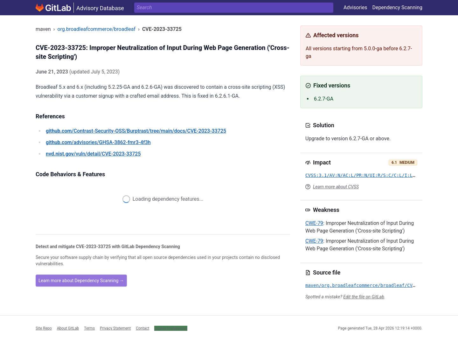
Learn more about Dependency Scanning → (81, 280)
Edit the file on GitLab (363, 296)
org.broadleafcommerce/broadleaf (96, 29)
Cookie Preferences (170, 328)
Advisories (355, 7)
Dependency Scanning (397, 7)
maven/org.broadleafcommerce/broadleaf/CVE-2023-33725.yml (380, 285)
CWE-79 (314, 223)
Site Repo (44, 328)
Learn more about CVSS (336, 186)
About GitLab (68, 328)
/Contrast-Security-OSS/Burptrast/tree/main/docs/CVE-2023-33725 (136, 131)
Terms (89, 328)
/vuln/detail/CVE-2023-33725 (93, 154)
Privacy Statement (115, 328)
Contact (142, 328)
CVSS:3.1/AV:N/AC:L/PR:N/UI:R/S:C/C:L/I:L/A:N (364, 175)
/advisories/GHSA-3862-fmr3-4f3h (98, 142)
